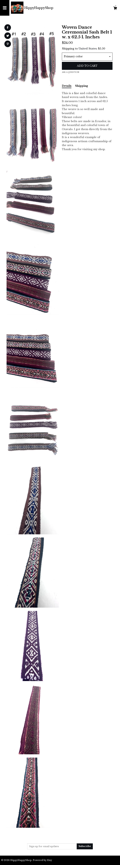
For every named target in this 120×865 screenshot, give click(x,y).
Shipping (81, 85)
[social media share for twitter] (7, 36)
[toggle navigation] (4, 8)
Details (66, 85)
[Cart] (115, 8)
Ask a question (70, 72)
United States (88, 48)
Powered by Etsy (42, 860)
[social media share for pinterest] (7, 44)
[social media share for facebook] (7, 27)
